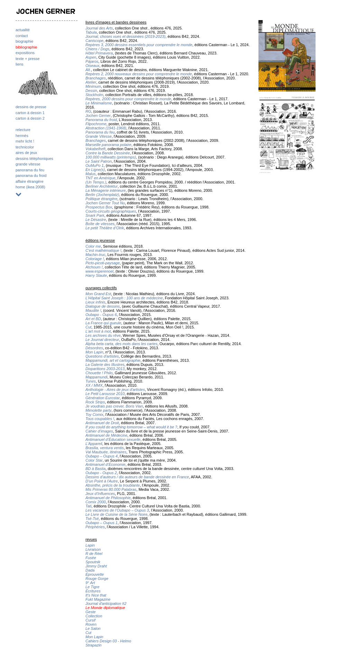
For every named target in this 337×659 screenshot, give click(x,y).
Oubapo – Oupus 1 (101, 523)
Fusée (90, 558)
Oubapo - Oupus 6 (101, 315)
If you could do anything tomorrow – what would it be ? (131, 427)
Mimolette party (98, 410)
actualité (23, 30)
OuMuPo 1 (94, 165)
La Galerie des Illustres (105, 364)
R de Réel (93, 553)
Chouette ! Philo (98, 373)
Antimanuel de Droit (102, 423)
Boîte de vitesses (100, 224)
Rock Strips (95, 402)
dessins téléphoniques (34, 158)
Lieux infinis (95, 302)
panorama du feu (30, 170)
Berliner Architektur (101, 186)
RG (88, 111)
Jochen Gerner (98, 115)
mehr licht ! (25, 141)
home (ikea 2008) (30, 187)
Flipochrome (96, 124)
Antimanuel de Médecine (106, 435)
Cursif (90, 620)
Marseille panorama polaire (108, 145)
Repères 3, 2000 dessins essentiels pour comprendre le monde (138, 45)
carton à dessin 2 (30, 118)
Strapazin (93, 645)
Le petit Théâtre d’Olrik (104, 228)
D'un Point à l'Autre (101, 481)
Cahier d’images (99, 431)
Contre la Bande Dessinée (107, 153)
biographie (24, 41)
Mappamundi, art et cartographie (112, 360)
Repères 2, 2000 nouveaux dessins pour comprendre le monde (138, 74)
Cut (88, 327)
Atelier (90, 82)
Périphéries (95, 527)
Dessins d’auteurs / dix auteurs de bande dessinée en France (137, 477)
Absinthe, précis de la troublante (112, 485)
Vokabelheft (95, 149)
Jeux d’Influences (100, 493)
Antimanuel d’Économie (105, 464)
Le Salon (92, 628)
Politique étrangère (101, 199)
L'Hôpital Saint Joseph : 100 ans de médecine (124, 298)
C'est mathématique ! (103, 250)
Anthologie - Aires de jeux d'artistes (115, 389)
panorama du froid (31, 175)
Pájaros (91, 61)
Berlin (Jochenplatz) (102, 194)
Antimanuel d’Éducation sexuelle (112, 439)
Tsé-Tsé (92, 518)
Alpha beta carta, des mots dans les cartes (121, 344)
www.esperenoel (99, 271)
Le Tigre (92, 587)
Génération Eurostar (102, 398)
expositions (25, 53)
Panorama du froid (101, 120)
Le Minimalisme (98, 103)
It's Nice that (95, 595)
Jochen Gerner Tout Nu (105, 203)
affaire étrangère (30, 181)
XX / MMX (94, 385)
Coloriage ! (94, 259)
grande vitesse (28, 164)
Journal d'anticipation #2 (105, 603)
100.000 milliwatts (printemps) (110, 157)
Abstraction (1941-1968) (105, 128)
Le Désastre (95, 219)
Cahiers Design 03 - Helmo (108, 641)
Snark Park (94, 215)
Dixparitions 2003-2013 (105, 369)
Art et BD (93, 319)
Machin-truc (95, 255)
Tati (88, 506)
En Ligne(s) (95, 170)
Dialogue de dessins (102, 306)
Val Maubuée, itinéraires (105, 452)
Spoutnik (92, 562)
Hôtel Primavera (99, 53)
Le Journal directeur (102, 339)
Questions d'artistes (102, 356)
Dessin (91, 90)
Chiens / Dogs (97, 49)
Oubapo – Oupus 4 (101, 456)
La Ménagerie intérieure (105, 190)
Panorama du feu (100, 132)
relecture (23, 130)
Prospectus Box (98, 207)
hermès (22, 136)
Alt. (88, 70)
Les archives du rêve (103, 335)
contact (22, 36)
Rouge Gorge (96, 578)
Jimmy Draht (96, 566)
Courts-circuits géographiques (110, 211)
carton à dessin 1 (30, 113)
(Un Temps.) (95, 182)
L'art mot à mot (98, 331)
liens (20, 64)
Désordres (94, 348)
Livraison (93, 549)
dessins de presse (31, 107)
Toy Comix (94, 414)
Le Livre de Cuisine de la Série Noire (116, 514)
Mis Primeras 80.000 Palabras (110, 489)
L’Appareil (93, 444)
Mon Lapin (94, 352)
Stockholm (94, 95)
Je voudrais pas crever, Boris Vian (114, 406)
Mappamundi (96, 377)
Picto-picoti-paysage (102, 263)
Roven (91, 624)
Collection (93, 616)
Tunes (90, 381)
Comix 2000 (95, 502)
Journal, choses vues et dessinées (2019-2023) (125, 36)
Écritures (92, 591)
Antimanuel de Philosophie (107, 498)
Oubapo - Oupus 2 (101, 473)
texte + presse (27, 59)
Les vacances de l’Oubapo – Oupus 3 (117, 510)
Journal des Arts (99, 28)
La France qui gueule (103, 323)
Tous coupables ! (99, 419)
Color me (93, 246)
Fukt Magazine (97, 599)
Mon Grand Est (98, 294)
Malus (90, 174)
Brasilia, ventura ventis (104, 448)
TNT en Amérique (100, 178)
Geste (90, 612)
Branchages (95, 78)
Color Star (94, 460)
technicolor (25, 147)
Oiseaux (92, 65)
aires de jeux (26, 153)
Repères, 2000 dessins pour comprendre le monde (128, 99)
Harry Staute (96, 275)
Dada (89, 570)
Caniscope (94, 40)
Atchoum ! (94, 267)
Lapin (90, 545)
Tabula (91, 32)
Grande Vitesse (98, 136)
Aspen (90, 57)
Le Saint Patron (98, 161)
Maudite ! (93, 310)
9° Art (90, 583)
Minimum (93, 86)
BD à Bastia (95, 469)
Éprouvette (94, 574)
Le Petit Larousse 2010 (105, 394)
